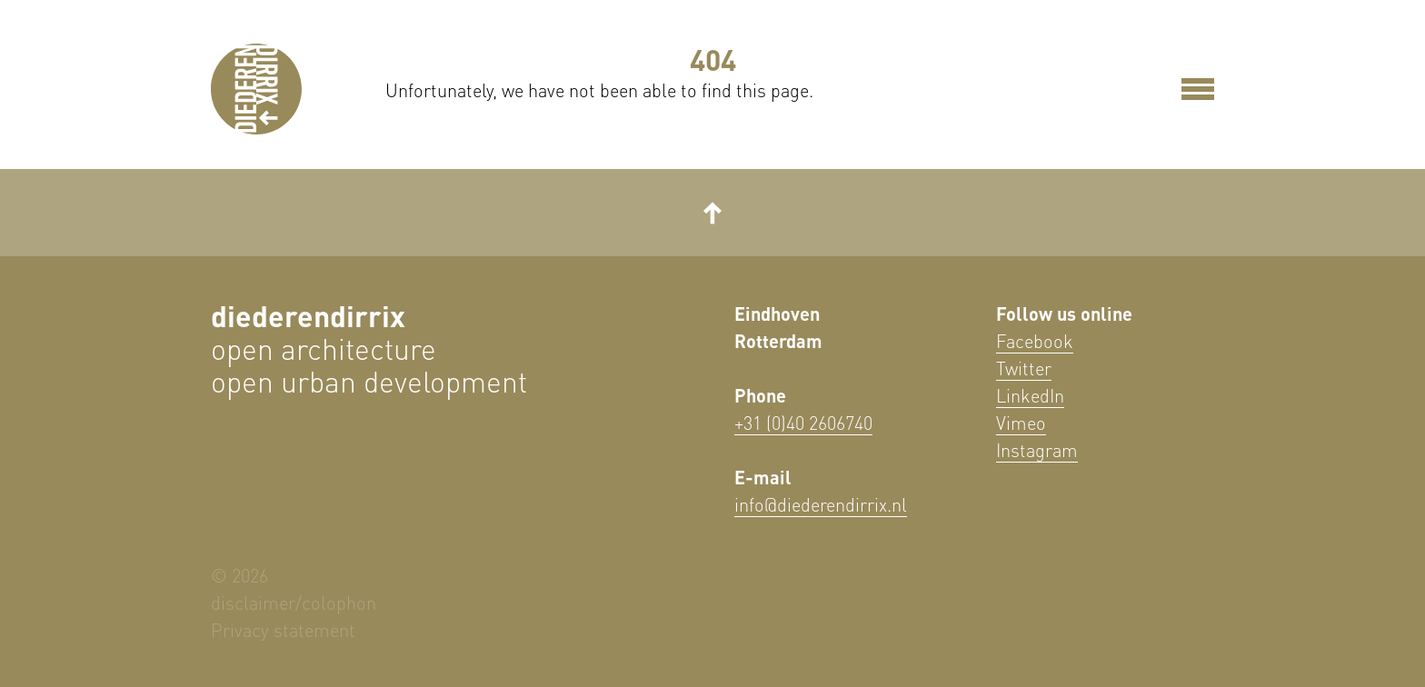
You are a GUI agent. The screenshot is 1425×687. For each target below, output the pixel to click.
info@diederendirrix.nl (820, 504)
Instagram (1037, 450)
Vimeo (1021, 422)
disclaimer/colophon (293, 602)
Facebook (1034, 341)
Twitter (1023, 368)
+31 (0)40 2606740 (803, 422)
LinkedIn (1030, 395)
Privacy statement (283, 630)
